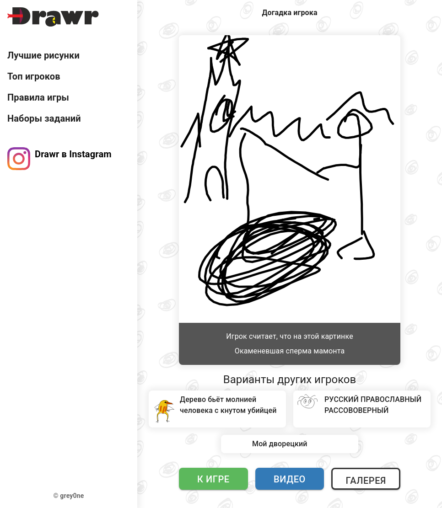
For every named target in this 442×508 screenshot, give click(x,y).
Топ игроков (33, 76)
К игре (213, 479)
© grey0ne (69, 495)
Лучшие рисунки (43, 55)
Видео (290, 479)
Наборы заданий (44, 118)
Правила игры (38, 97)
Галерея (365, 480)
